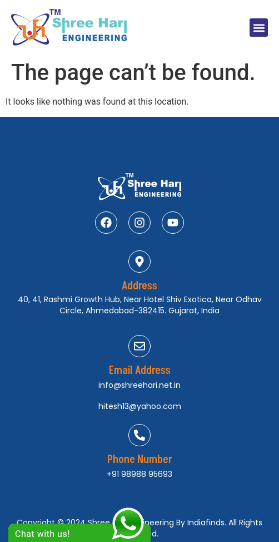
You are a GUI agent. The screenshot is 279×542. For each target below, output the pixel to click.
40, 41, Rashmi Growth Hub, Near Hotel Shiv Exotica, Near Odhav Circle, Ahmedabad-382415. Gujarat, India (140, 305)
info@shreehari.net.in (139, 385)
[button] (259, 27)
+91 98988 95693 (139, 474)
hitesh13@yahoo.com (139, 406)
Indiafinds (206, 522)
